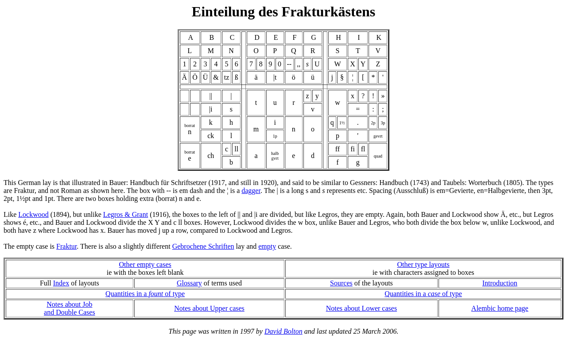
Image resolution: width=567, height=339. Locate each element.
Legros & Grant (125, 214)
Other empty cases (145, 264)
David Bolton (283, 331)
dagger (250, 190)
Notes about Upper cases (209, 308)
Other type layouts (423, 264)
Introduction (499, 283)
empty (267, 246)
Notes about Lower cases (361, 308)
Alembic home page (499, 308)
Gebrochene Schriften (203, 246)
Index (61, 283)
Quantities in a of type (145, 293)
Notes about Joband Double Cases (69, 308)
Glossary (189, 283)
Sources (341, 283)
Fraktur (66, 246)
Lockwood (33, 214)
